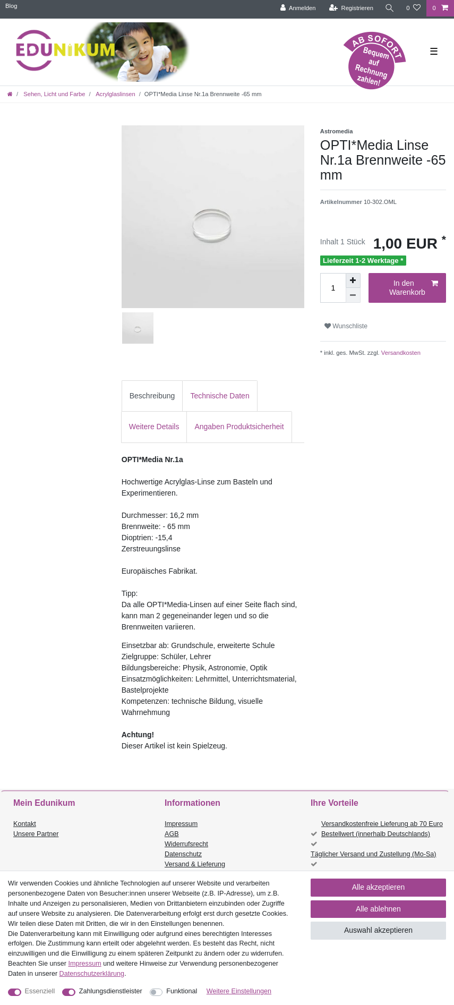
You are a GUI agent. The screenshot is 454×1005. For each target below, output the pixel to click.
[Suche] (389, 8)
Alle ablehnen (378, 909)
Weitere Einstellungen (239, 991)
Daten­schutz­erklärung (92, 973)
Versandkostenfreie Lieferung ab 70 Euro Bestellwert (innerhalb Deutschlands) (382, 829)
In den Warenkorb (413, 288)
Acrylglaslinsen (115, 94)
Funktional (181, 991)
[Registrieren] (351, 8)
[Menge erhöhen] (353, 280)
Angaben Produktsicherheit (239, 426)
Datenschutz (183, 854)
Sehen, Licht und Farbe (53, 94)
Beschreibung (152, 395)
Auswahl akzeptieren (378, 930)
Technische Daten (219, 395)
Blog (11, 6)
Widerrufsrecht (186, 844)
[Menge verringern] (353, 295)
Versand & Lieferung (195, 864)
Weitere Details (154, 426)
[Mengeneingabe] (333, 288)
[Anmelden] (298, 8)
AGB (172, 834)
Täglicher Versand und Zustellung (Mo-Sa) (373, 854)
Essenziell (40, 991)
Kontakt (24, 824)
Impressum (181, 824)
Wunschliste (345, 326)
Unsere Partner (35, 834)
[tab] (152, 396)
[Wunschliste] (413, 8)
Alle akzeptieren (378, 887)
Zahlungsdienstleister (110, 991)
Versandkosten (400, 353)
